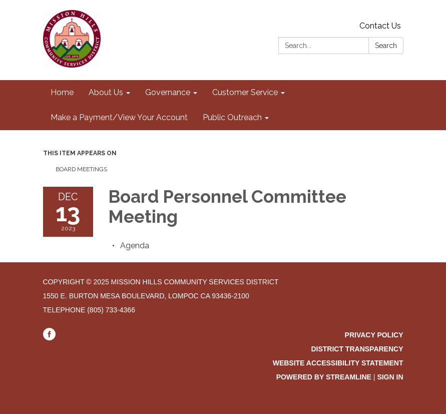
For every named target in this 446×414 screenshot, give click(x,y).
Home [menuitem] (62, 92)
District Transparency (357, 349)
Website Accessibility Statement (338, 363)
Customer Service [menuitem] (245, 92)
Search (386, 46)
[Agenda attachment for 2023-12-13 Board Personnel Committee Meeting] (134, 245)
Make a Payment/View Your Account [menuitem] (119, 117)
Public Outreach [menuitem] (232, 117)
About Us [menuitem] (106, 92)
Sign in (390, 377)
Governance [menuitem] (167, 92)
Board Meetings (81, 169)
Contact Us (380, 26)
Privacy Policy (374, 335)
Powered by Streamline (323, 377)
